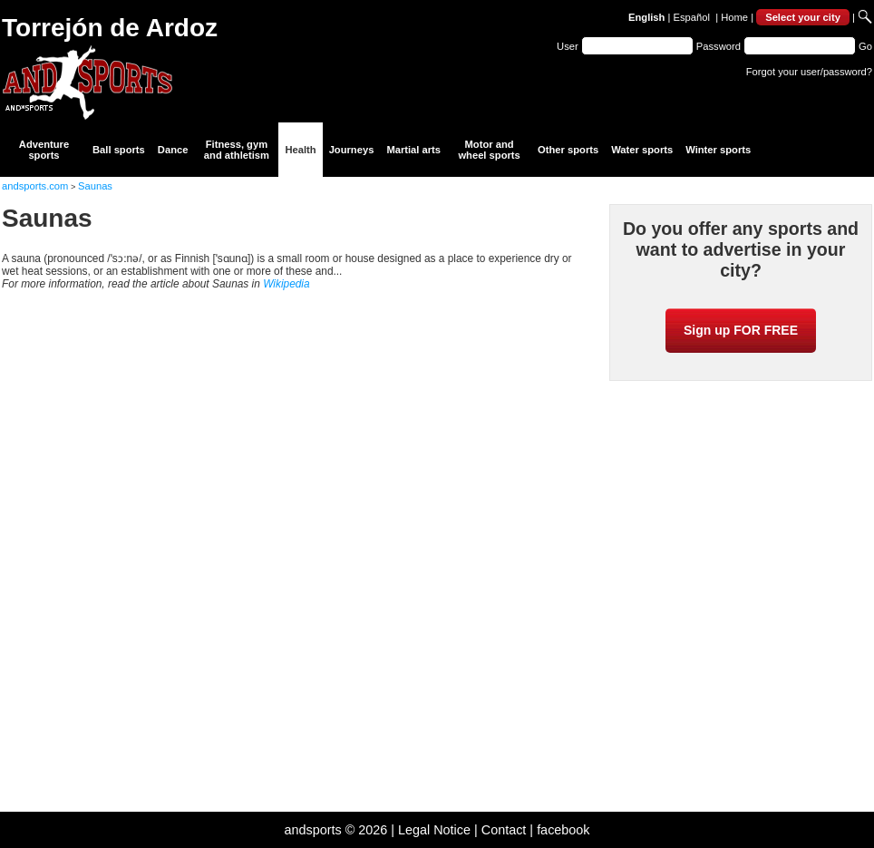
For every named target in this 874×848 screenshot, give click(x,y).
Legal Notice (434, 830)
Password (718, 46)
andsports (312, 830)
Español (692, 17)
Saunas (95, 185)
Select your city (802, 17)
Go (865, 46)
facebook (563, 830)
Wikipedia (286, 284)
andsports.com (35, 185)
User (567, 46)
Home (734, 17)
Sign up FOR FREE (741, 330)
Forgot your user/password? (809, 71)
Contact (504, 830)
